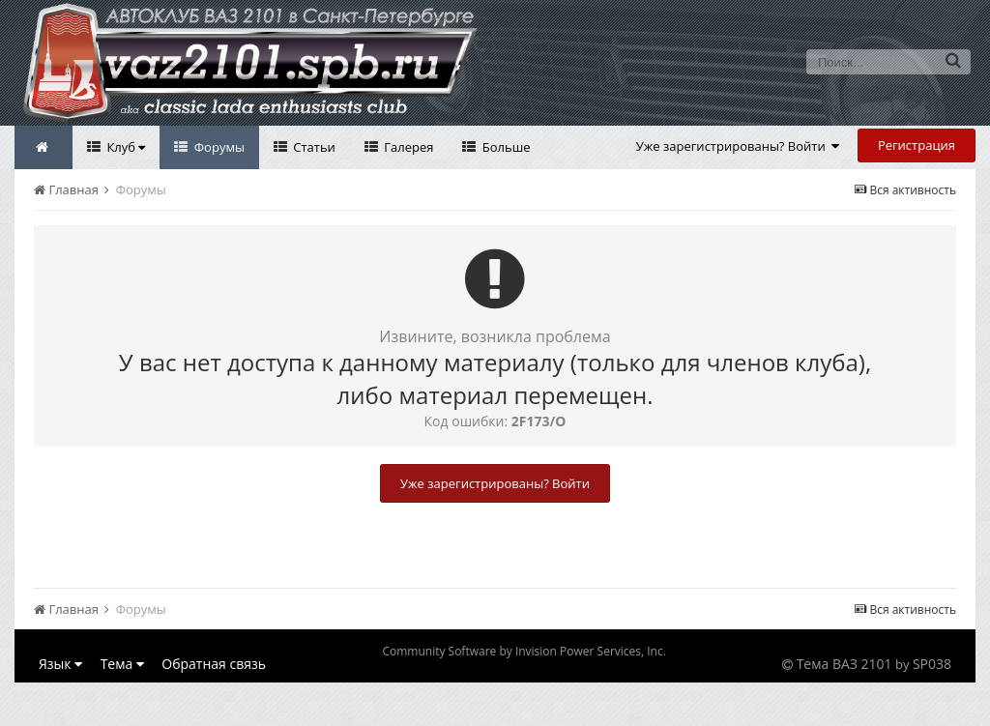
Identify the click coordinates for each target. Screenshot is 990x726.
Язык (60, 663)
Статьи (312, 147)
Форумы (217, 147)
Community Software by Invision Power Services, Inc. (523, 651)
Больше (504, 147)
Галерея (407, 147)
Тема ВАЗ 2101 (844, 663)
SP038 (932, 663)
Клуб (124, 147)
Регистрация (916, 145)
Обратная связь (213, 663)
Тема (122, 663)
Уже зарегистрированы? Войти (738, 146)
